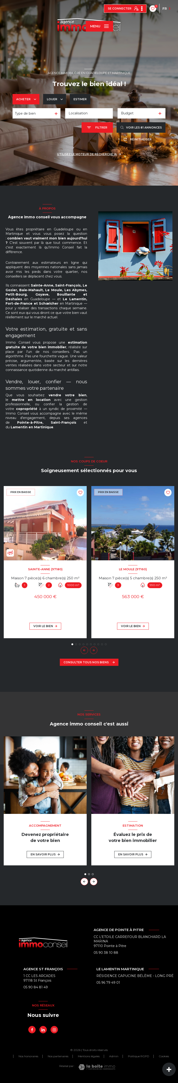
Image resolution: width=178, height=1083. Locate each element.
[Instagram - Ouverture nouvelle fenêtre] (54, 1029)
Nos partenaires (58, 1056)
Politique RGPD (138, 1056)
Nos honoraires (28, 1056)
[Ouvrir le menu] (99, 26)
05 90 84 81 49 (35, 987)
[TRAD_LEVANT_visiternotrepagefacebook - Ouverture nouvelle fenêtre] (32, 1029)
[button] (93, 650)
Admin (113, 1056)
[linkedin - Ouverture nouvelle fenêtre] (43, 1029)
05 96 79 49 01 (108, 982)
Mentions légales (89, 1056)
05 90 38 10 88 (106, 953)
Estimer (80, 99)
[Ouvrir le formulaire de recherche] (97, 127)
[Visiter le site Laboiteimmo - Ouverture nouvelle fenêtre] (96, 1067)
